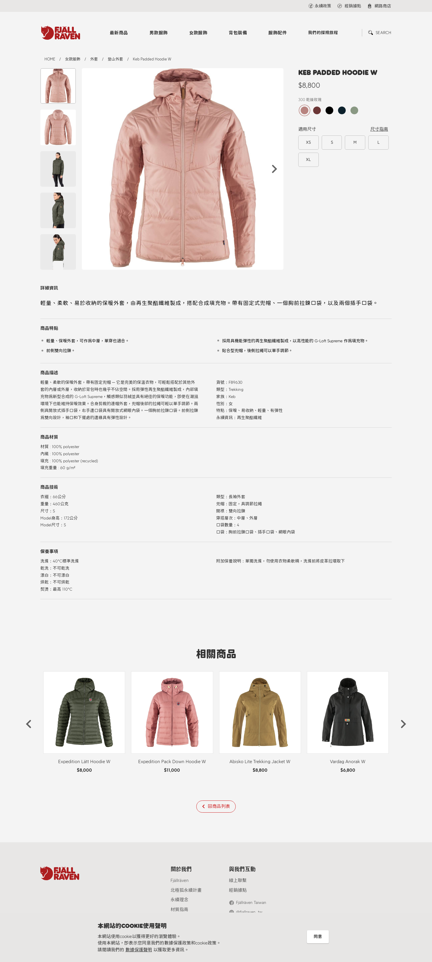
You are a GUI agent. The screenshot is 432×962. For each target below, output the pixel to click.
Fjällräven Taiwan (251, 902)
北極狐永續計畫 (186, 890)
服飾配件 (277, 33)
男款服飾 (158, 33)
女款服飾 (198, 33)
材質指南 (179, 909)
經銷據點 (238, 890)
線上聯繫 (238, 880)
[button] (274, 169)
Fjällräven (179, 880)
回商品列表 (219, 806)
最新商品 (119, 33)
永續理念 (179, 899)
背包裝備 (238, 33)
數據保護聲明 (138, 950)
